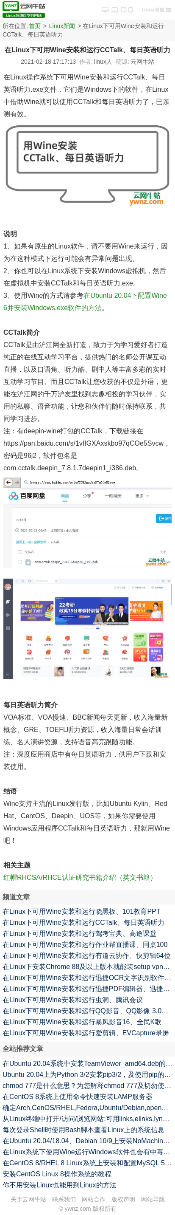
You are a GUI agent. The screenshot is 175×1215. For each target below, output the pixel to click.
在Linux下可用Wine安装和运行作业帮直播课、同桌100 (85, 944)
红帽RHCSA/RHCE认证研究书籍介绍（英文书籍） (80, 877)
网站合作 (94, 1199)
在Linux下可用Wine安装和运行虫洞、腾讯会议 (73, 999)
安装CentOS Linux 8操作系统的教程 (57, 1174)
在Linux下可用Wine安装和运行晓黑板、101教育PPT (82, 911)
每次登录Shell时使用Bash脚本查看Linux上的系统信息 (83, 1129)
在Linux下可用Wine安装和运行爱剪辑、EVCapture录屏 (86, 1033)
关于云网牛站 (28, 1199)
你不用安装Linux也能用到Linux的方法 (60, 1185)
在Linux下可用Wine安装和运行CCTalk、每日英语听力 (83, 922)
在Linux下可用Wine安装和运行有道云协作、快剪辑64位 (87, 955)
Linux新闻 (62, 26)
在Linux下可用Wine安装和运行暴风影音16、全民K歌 (82, 1022)
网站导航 (153, 1199)
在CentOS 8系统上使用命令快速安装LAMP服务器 (78, 1096)
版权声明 (123, 1199)
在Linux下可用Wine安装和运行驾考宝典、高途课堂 (79, 933)
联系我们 (64, 1199)
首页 (35, 26)
